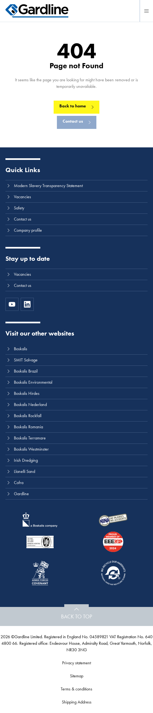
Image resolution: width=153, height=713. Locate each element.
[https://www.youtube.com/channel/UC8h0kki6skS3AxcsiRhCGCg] (12, 304)
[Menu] (146, 10)
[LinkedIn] (27, 304)
